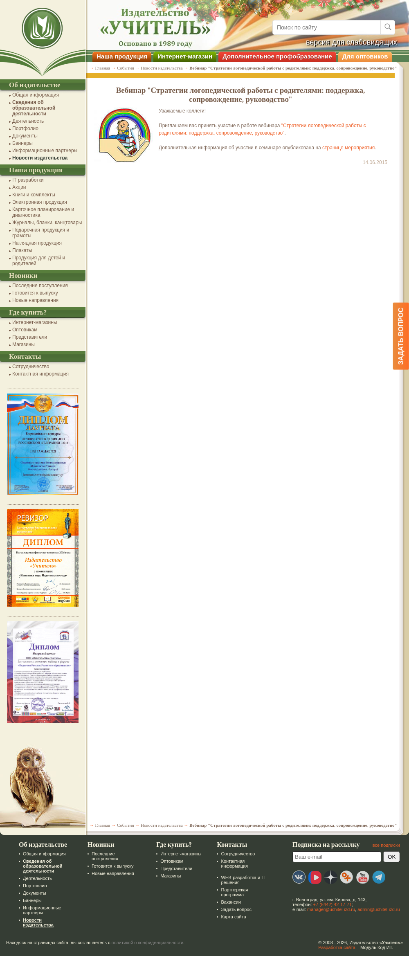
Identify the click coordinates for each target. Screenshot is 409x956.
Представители (29, 337)
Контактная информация (40, 374)
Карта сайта (233, 916)
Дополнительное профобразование (277, 56)
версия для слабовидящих (351, 42)
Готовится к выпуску (35, 293)
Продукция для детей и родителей (38, 260)
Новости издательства (39, 158)
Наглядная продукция (37, 243)
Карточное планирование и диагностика (43, 212)
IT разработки (28, 180)
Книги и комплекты (33, 195)
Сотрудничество (30, 366)
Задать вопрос (236, 909)
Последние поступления (40, 285)
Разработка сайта (336, 947)
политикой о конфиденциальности (148, 942)
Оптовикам (24, 330)
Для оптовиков (365, 56)
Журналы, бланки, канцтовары (47, 222)
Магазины (23, 344)
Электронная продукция (39, 202)
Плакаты (22, 250)
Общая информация (35, 95)
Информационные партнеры (44, 150)
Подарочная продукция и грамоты (40, 232)
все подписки (386, 845)
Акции (19, 187)
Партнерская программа (234, 892)
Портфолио (25, 128)
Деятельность (28, 121)
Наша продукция (122, 56)
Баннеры (22, 143)
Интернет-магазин (184, 56)
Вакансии (231, 902)
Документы (25, 136)
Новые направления (35, 300)
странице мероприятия (348, 148)
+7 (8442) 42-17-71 (332, 904)
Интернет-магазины (34, 322)
